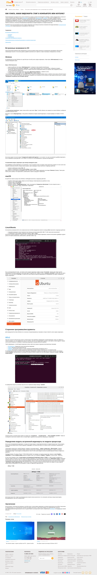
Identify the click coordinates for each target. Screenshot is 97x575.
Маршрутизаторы (71, 564)
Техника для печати (71, 560)
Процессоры (60, 562)
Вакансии (26, 562)
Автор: (17, 513)
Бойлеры (79, 564)
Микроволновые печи (81, 566)
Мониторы (60, 560)
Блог (6, 564)
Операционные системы (26, 516)
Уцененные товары (9, 566)
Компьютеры (77, 59)
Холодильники (80, 560)
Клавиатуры (70, 562)
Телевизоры (60, 557)
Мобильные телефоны (62, 555)
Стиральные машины (81, 562)
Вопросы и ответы (9, 555)
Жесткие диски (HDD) (62, 566)
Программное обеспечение (14, 516)
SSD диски (60, 564)
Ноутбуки (76, 57)
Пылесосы (79, 568)
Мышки (78, 553)
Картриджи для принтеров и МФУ (84, 555)
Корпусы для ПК (70, 557)
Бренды (7, 568)
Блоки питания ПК (71, 555)
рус (91, 2)
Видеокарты (70, 553)
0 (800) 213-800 (28, 554)
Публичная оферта (9, 563)
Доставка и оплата (9, 561)
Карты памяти (80, 557)
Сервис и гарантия (9, 554)
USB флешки (79, 559)
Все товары (9, 5)
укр (88, 2)
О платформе (8, 557)
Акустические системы (72, 568)
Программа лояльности (10, 559)
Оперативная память (71, 559)
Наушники (69, 566)
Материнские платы (62, 568)
